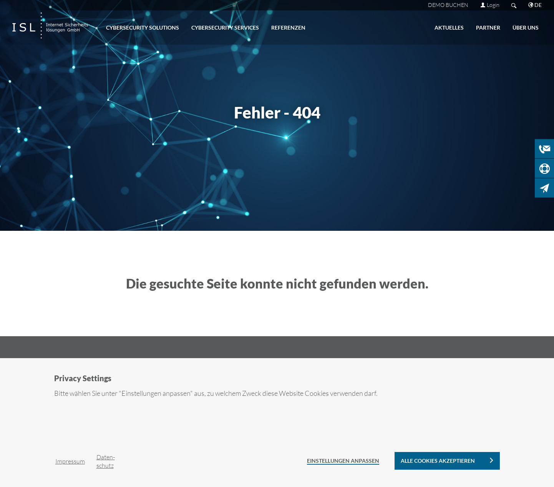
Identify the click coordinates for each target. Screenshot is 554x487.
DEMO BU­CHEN (448, 5)
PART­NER (488, 27)
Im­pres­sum (70, 461)
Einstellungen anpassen (343, 460)
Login (493, 5)
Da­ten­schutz (105, 461)
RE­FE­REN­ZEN (288, 27)
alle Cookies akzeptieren (438, 460)
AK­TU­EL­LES (449, 27)
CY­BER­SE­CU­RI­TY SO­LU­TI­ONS (142, 27)
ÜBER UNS (526, 27)
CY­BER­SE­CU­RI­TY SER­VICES (225, 27)
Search (514, 5)
